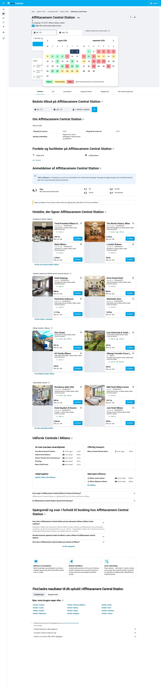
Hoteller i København (39, 613)
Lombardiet (51, 11)
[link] (46, 265)
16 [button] (77, 61)
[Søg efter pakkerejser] (3, 22)
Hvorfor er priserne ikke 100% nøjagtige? (85, 636)
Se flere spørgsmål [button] (69, 546)
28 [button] (67, 71)
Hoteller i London (38, 608)
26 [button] (57, 71)
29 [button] (72, 71)
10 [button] (47, 61)
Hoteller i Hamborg (108, 610)
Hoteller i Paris (106, 608)
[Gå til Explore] (3, 27)
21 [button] (67, 66)
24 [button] (47, 71)
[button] (3, 3)
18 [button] (52, 66)
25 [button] (52, 71)
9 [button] (77, 56)
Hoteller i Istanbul (38, 605)
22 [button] (72, 66)
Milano (62, 11)
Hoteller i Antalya (38, 610)
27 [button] (62, 71)
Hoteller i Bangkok (73, 613)
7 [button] (67, 56)
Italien (38, 11)
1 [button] (72, 51)
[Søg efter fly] (3, 9)
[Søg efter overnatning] (3, 14)
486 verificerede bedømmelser (50, 26)
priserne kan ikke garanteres (71, 623)
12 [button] (57, 61)
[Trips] (3, 32)
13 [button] (62, 61)
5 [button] (57, 56)
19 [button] (57, 66)
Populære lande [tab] (53, 594)
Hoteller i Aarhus (107, 613)
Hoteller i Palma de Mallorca (76, 605)
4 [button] (52, 56)
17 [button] (47, 66)
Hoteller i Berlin (107, 605)
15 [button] (72, 61)
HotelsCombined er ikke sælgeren (85, 629)
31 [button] (47, 76)
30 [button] (77, 71)
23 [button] (77, 66)
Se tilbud (78, 238)
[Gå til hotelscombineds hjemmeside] (15, 3)
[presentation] (109, 31)
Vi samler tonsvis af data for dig (85, 633)
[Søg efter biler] (3, 18)
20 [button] (62, 66)
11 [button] (52, 61)
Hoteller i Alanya (72, 610)
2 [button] (77, 51)
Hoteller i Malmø (72, 608)
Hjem (33, 11)
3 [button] (47, 56)
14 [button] (67, 61)
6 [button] (62, 56)
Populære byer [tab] (39, 594)
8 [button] (72, 56)
